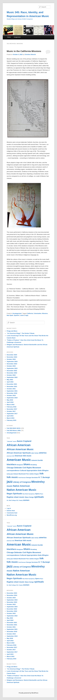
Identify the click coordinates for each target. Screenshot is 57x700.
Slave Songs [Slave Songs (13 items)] (29, 497)
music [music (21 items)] (9, 486)
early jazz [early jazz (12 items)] (10, 474)
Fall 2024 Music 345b (14, 430)
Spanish (16, 315)
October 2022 (11, 375)
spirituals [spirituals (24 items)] (39, 497)
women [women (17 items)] (26, 500)
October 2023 (11, 366)
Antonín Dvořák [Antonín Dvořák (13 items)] (37, 460)
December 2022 (12, 370)
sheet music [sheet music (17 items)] (19, 497)
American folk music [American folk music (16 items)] (23, 456)
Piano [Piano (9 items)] (41, 493)
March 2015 (10, 418)
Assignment (17, 37)
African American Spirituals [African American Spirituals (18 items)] (19, 453)
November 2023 (12, 364)
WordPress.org (12, 515)
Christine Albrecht (30, 54)
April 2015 (10, 416)
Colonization (37, 313)
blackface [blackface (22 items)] (11, 464)
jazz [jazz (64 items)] (9, 481)
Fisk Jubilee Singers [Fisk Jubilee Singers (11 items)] (32, 474)
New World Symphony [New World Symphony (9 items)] (29, 493)
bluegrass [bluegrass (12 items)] (19, 464)
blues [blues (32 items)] (27, 464)
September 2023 (12, 368)
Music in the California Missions (24, 51)
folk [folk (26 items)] (42, 473)
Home (9, 37)
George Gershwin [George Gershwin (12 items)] (32, 477)
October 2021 (11, 389)
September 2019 (12, 398)
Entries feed (11, 510)
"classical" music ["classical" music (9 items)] (11, 441)
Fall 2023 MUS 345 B (13, 428)
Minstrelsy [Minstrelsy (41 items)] (38, 481)
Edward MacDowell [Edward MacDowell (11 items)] (19, 474)
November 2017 (12, 409)
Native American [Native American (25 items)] (21, 486)
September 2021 (12, 391)
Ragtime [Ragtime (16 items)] (10, 497)
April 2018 (10, 402)
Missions (45, 313)
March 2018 (10, 404)
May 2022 (10, 379)
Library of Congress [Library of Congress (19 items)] (22, 482)
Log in (9, 508)
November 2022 (12, 373)
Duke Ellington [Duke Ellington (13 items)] (43, 470)
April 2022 (10, 382)
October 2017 (11, 411)
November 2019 (12, 393)
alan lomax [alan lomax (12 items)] (35, 453)
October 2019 (11, 395)
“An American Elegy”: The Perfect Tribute (20, 333)
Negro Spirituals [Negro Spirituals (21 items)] (14, 493)
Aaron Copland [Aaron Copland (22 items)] (24, 441)
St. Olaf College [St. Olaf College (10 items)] (11, 500)
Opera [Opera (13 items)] (37, 494)
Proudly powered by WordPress (28, 693)
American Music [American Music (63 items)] (19, 459)
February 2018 (11, 407)
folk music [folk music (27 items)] (12, 477)
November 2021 (12, 386)
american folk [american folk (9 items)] (10, 456)
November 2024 (12, 357)
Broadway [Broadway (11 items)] (33, 464)
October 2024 (11, 359)
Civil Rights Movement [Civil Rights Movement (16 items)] (32, 468)
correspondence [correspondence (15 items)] (13, 470)
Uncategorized (16, 313)
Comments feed (12, 513)
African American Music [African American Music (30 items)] (20, 449)
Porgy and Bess (12, 331)
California (30, 313)
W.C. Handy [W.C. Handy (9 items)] (19, 500)
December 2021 (12, 384)
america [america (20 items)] (42, 453)
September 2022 (12, 377)
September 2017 (12, 413)
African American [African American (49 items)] (18, 445)
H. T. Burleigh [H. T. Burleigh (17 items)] (44, 477)
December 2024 (12, 355)
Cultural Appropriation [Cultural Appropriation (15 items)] (28, 470)
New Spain (10, 315)
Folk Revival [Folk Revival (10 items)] (22, 477)
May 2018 (10, 400)
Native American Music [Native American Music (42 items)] (21, 489)
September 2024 (12, 361)
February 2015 (11, 420)
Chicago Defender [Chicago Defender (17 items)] (14, 468)
